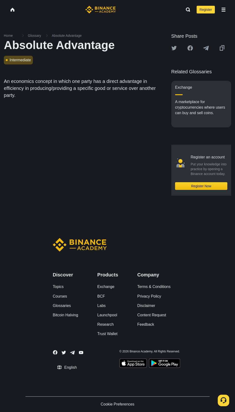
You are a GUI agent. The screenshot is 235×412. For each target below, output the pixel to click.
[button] (223, 9)
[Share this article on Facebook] (190, 48)
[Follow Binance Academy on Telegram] (72, 352)
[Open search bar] (186, 9)
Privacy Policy (149, 296)
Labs (101, 306)
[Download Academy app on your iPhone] (133, 364)
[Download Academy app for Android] (164, 364)
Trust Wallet (107, 334)
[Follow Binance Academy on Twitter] (63, 353)
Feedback (145, 324)
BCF (101, 296)
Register (206, 10)
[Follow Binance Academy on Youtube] (81, 352)
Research (105, 324)
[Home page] (100, 9)
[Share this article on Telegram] (206, 48)
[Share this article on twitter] (174, 48)
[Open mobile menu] (223, 9)
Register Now (201, 186)
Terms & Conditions (154, 287)
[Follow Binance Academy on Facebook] (55, 352)
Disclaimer (146, 306)
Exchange (105, 287)
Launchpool (107, 315)
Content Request (151, 315)
